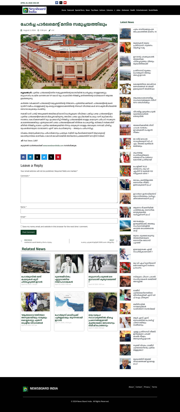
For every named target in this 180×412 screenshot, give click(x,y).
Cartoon (102, 10)
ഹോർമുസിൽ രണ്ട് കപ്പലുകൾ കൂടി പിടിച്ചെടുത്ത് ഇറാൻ (31, 279)
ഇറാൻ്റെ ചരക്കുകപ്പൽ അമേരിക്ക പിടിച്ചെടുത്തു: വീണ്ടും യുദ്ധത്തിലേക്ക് (143, 60)
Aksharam (125, 10)
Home (64, 10)
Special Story (80, 10)
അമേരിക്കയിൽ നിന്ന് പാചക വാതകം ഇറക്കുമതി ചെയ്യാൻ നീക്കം (143, 129)
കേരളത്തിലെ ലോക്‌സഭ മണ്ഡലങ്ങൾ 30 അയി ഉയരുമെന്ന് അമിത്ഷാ (144, 86)
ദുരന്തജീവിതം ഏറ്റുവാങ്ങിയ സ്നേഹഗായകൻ (64, 279)
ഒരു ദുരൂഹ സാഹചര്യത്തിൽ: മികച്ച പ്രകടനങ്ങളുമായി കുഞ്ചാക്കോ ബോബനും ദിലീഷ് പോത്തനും (102, 320)
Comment (25, 176)
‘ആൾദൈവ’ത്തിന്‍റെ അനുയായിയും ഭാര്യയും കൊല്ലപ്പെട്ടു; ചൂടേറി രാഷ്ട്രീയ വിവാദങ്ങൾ (34, 319)
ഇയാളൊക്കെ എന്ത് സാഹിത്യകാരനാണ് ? (142, 250)
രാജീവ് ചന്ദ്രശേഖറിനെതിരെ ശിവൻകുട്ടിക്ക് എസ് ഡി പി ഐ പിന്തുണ (144, 294)
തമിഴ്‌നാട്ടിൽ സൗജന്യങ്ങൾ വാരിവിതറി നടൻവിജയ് (144, 306)
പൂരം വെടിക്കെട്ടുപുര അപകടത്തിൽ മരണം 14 (144, 30)
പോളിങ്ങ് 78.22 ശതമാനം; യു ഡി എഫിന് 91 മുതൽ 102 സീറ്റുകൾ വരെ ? (143, 170)
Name (24, 207)
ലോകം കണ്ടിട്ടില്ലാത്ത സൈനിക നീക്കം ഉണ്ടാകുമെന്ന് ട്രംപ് (143, 182)
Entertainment (141, 10)
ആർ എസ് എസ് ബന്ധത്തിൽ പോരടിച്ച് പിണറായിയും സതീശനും (143, 321)
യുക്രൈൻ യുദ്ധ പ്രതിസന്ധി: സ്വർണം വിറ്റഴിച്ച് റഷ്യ (142, 45)
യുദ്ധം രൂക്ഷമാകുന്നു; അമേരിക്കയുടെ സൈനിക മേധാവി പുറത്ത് (143, 239)
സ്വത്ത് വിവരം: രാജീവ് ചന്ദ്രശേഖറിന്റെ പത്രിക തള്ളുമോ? (144, 348)
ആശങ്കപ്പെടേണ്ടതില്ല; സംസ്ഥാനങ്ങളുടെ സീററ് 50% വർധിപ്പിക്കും (144, 100)
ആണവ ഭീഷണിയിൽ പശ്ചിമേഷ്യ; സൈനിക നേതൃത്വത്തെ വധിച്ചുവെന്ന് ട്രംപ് (143, 211)
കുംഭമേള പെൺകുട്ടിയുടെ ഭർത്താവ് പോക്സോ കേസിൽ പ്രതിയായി (143, 156)
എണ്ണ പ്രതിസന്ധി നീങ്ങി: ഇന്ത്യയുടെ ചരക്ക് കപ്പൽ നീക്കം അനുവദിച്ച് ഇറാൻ (144, 335)
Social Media (153, 10)
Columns (111, 10)
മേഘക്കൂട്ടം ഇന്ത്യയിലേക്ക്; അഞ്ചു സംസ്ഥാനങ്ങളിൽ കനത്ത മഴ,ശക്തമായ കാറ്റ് (144, 226)
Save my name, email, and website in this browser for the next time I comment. (55, 227)
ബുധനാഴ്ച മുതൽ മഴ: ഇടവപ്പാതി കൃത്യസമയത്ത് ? (102, 279)
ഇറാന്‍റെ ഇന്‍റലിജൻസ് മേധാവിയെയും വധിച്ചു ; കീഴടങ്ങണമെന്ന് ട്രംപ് (144, 196)
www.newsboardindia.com (53, 145)
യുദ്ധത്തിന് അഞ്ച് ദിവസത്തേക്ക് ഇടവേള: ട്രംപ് (144, 361)
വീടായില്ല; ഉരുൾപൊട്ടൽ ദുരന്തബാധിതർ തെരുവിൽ (144, 114)
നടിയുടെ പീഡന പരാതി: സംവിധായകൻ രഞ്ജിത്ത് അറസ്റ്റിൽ (144, 279)
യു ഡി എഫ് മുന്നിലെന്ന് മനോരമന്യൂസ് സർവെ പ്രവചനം (144, 265)
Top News (94, 10)
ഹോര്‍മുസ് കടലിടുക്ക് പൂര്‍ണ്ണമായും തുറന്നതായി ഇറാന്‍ (69, 318)
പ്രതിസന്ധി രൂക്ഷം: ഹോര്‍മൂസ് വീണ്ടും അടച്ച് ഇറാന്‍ (142, 73)
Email (23, 217)
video (118, 10)
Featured (70, 10)
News (88, 10)
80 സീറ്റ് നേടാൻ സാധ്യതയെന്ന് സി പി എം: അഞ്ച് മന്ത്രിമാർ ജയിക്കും (143, 143)
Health (132, 10)
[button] (23, 157)
